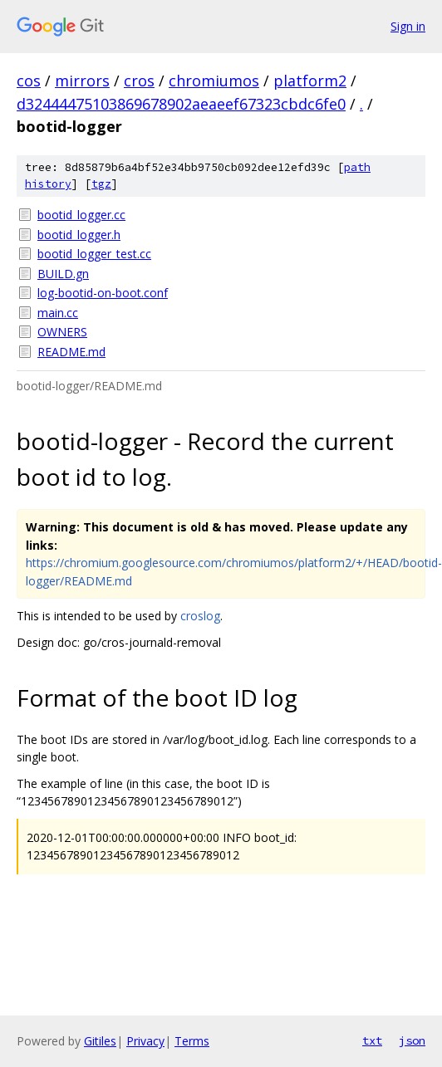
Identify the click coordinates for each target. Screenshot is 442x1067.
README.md (71, 352)
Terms (191, 1041)
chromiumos (214, 81)
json (412, 1040)
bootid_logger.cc (81, 215)
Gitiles (100, 1041)
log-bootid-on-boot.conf (102, 293)
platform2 (309, 81)
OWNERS (62, 332)
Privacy (145, 1041)
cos (29, 81)
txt (372, 1040)
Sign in (407, 26)
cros (139, 81)
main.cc (57, 313)
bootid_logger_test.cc (94, 254)
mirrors (82, 81)
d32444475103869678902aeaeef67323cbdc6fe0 (181, 104)
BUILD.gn (63, 273)
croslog (200, 616)
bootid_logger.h (78, 234)
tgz (101, 184)
